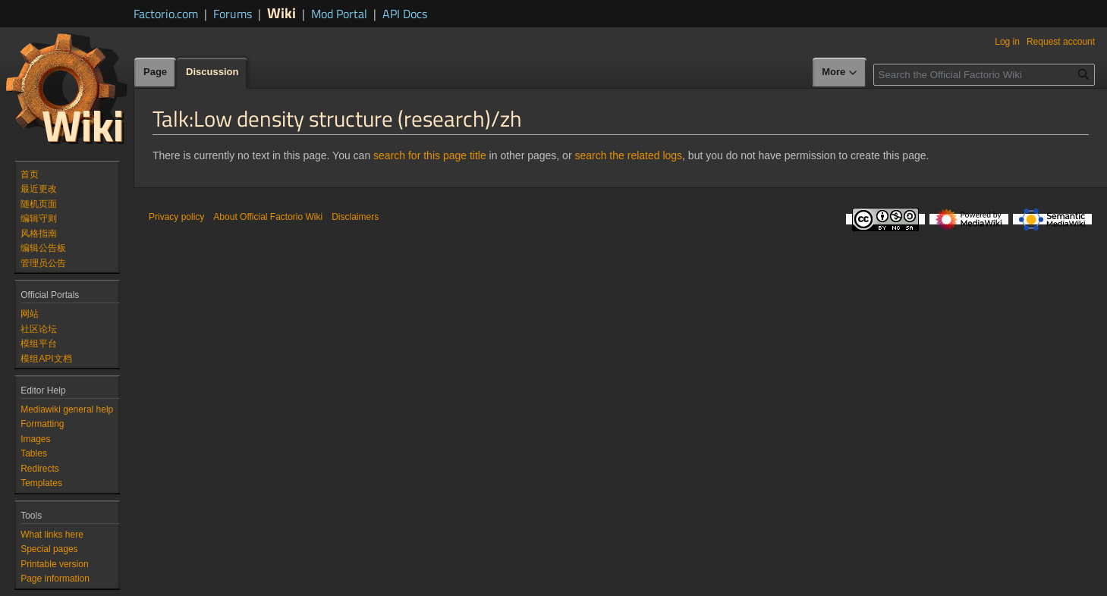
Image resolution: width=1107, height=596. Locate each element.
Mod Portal (339, 14)
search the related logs (628, 155)
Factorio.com (166, 14)
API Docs (404, 14)
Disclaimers (355, 217)
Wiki (281, 13)
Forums (232, 14)
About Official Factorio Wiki (267, 217)
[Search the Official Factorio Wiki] (984, 75)
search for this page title (429, 155)
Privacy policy (176, 217)
